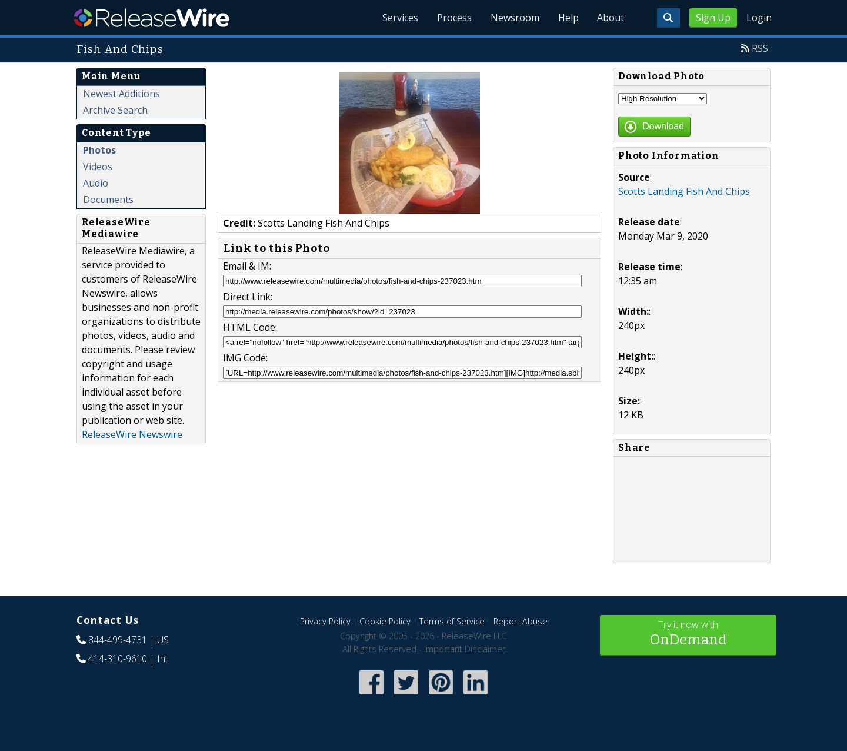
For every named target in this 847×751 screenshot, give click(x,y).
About (610, 17)
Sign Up (713, 17)
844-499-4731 (117, 639)
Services (400, 17)
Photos (99, 150)
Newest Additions (121, 93)
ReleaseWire (151, 17)
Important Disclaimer (464, 648)
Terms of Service (452, 621)
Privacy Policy (325, 621)
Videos (97, 166)
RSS (760, 48)
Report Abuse (520, 621)
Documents (108, 199)
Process (453, 17)
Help (568, 17)
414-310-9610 (117, 658)
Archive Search (115, 110)
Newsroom (514, 17)
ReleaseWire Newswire (132, 434)
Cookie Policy (385, 621)
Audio (95, 183)
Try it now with (688, 634)
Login (759, 17)
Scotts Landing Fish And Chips (684, 191)
